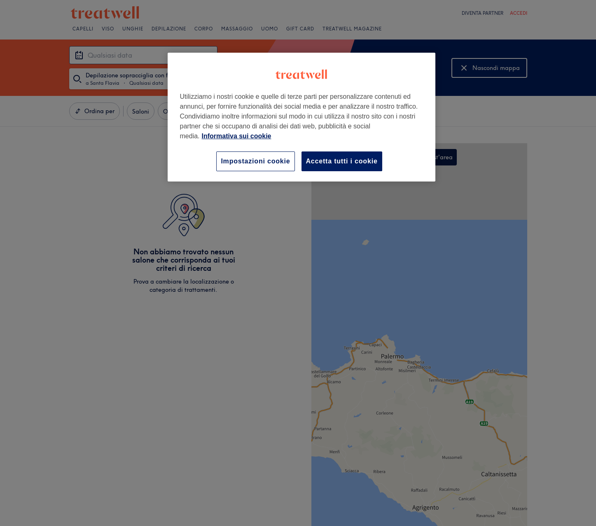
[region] (301, 117)
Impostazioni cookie (255, 161)
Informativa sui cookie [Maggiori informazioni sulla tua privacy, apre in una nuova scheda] (236, 136)
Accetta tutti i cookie (342, 161)
